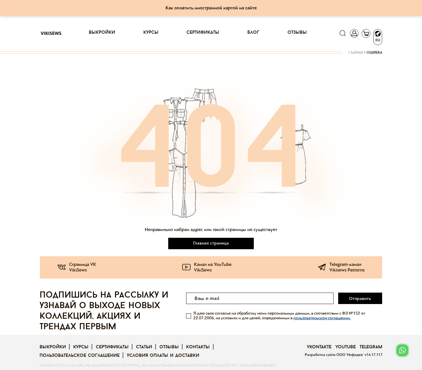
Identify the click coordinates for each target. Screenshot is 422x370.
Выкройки (102, 32)
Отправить (360, 298)
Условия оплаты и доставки (163, 355)
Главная (355, 53)
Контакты (198, 347)
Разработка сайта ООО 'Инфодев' (335, 354)
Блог (253, 32)
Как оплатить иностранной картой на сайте (211, 8)
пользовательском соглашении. (322, 317)
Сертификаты (202, 32)
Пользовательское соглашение (80, 355)
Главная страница (211, 243)
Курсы (151, 32)
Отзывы (297, 32)
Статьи (144, 347)
